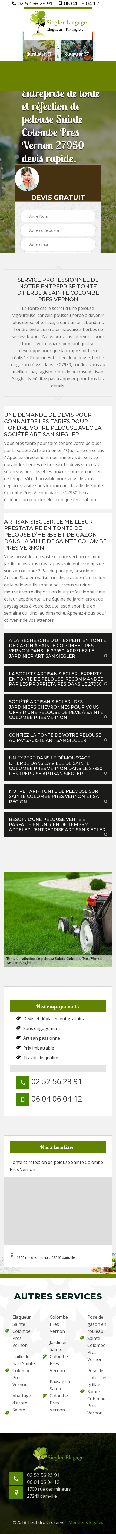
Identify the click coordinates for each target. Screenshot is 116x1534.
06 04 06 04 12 (78, 3)
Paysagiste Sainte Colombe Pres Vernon (57, 1396)
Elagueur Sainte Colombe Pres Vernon (18, 1331)
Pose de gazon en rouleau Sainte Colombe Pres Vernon (93, 1338)
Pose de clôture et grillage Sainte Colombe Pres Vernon (93, 1392)
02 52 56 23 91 (32, 3)
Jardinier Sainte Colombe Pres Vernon (55, 1356)
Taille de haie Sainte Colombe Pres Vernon (20, 1370)
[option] (39, 54)
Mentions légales (85, 1522)
